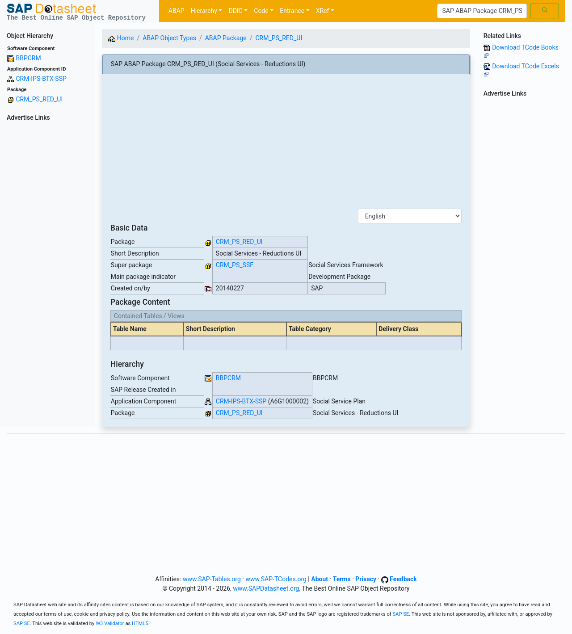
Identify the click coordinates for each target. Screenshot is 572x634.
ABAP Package (226, 38)
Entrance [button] (292, 10)
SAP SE (400, 614)
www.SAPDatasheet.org (266, 588)
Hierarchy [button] (204, 10)
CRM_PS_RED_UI (39, 99)
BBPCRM (28, 58)
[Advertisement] (47, 258)
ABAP (176, 10)
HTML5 (140, 623)
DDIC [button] (235, 10)
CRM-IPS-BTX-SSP (41, 78)
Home (121, 38)
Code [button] (261, 10)
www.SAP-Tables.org (212, 579)
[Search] (482, 11)
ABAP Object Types (169, 38)
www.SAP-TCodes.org (276, 579)
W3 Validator (110, 623)
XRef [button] (322, 10)
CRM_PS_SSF (234, 265)
